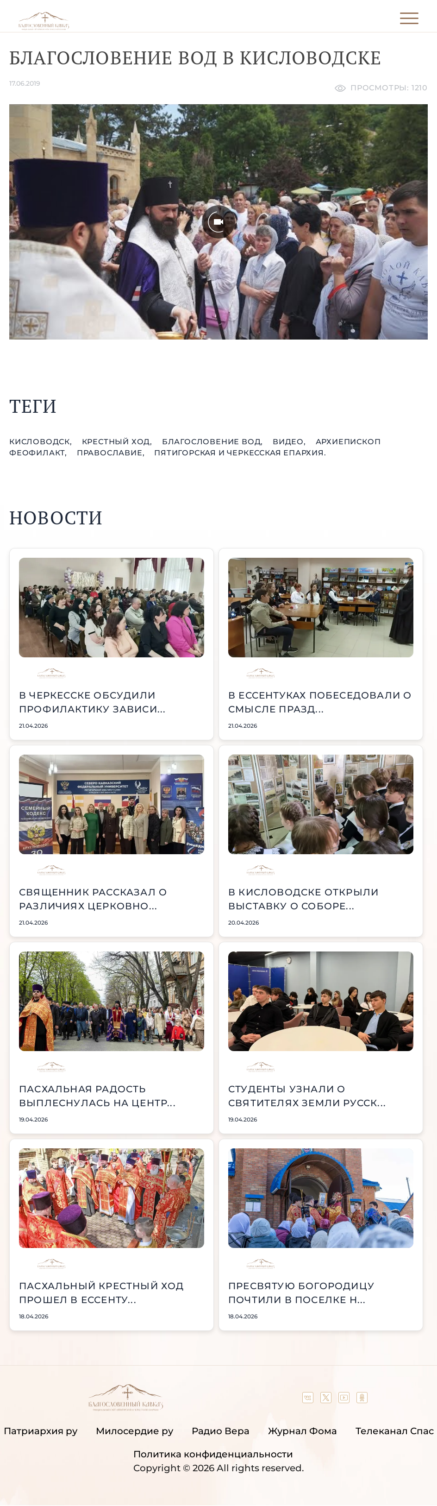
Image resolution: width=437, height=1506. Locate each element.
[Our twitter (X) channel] (327, 1399)
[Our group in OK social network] (362, 1399)
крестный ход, (118, 441)
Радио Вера (221, 1431)
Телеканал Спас (395, 1431)
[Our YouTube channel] (345, 1399)
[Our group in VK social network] (309, 1399)
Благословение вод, (213, 441)
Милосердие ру (134, 1431)
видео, (290, 441)
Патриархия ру (40, 1431)
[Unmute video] (218, 222)
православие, (112, 452)
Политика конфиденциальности (213, 1454)
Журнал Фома (302, 1431)
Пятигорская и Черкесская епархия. (240, 452)
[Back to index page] (44, 28)
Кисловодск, (42, 441)
